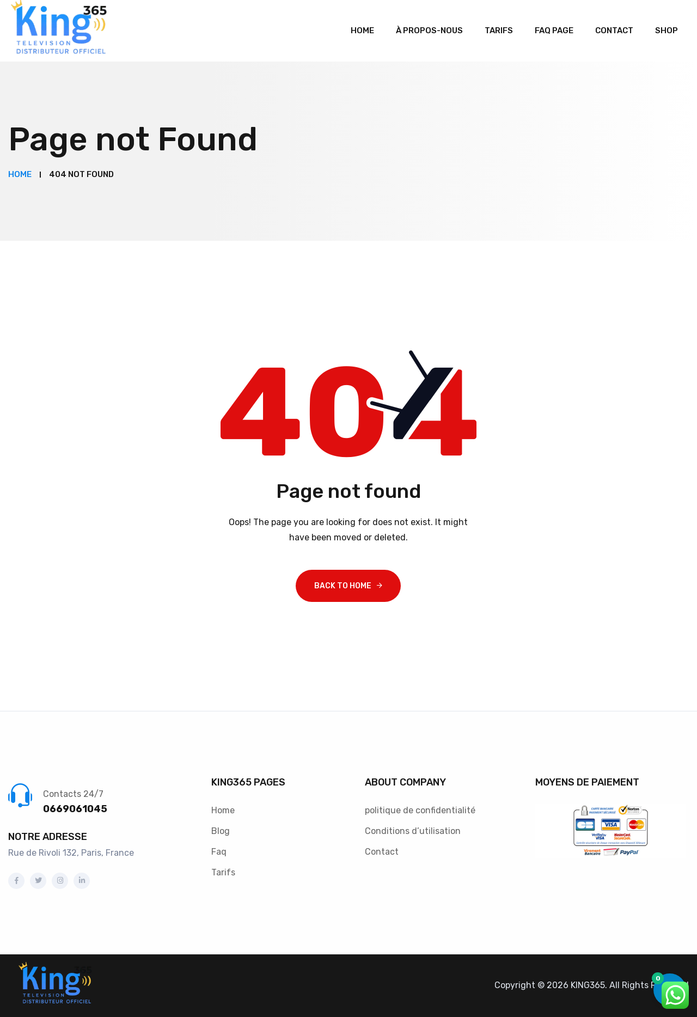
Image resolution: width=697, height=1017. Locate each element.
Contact (614, 30)
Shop (666, 30)
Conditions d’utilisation (413, 831)
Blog (220, 831)
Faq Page (554, 30)
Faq (219, 852)
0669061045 (75, 809)
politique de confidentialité (420, 810)
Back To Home (342, 585)
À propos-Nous (429, 30)
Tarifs (499, 30)
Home (362, 30)
